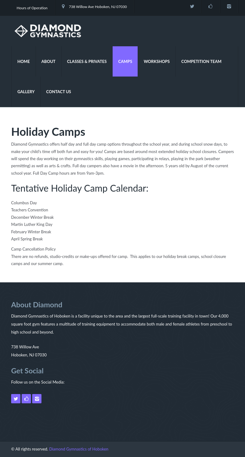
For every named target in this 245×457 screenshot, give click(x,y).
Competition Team (201, 61)
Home (23, 61)
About (48, 61)
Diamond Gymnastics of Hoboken (78, 449)
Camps (125, 61)
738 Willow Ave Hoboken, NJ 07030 (94, 6)
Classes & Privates (87, 61)
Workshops (157, 61)
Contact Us (58, 91)
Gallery (26, 91)
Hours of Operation (32, 8)
